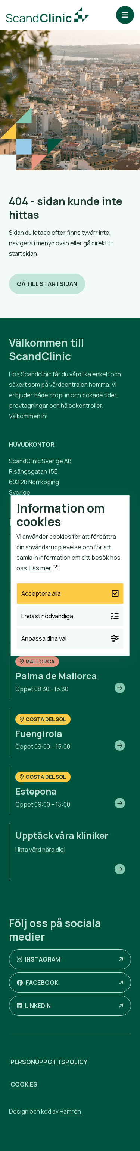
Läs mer (43, 568)
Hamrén (70, 1111)
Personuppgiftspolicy (48, 1062)
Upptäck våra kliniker (61, 835)
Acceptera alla (70, 593)
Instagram (38, 959)
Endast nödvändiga (70, 616)
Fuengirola (38, 733)
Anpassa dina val (70, 638)
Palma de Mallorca (56, 675)
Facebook (37, 982)
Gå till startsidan (47, 284)
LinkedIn (34, 1005)
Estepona (36, 791)
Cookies (23, 1084)
